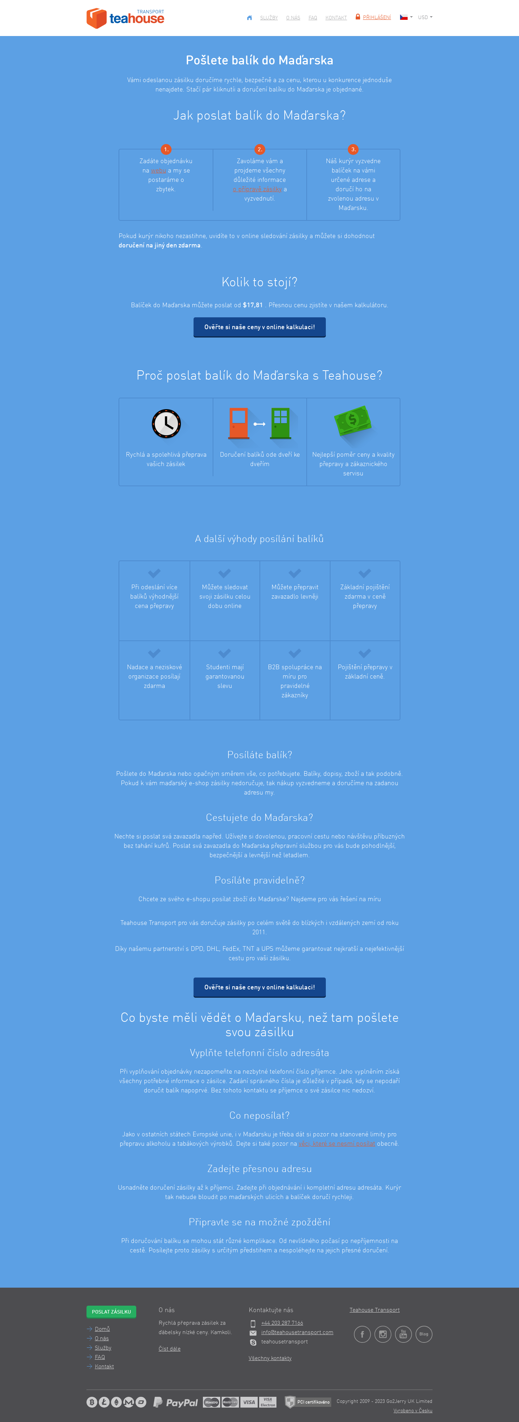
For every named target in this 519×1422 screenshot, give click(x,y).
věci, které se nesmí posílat (337, 1144)
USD (425, 17)
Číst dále (170, 1349)
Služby (269, 18)
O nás (293, 18)
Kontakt (336, 18)
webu (158, 170)
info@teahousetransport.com (297, 1333)
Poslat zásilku (111, 1312)
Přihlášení (372, 17)
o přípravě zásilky (257, 189)
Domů (102, 1329)
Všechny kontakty (270, 1358)
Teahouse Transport (375, 1310)
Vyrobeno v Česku (413, 1410)
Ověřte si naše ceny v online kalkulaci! (259, 327)
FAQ (313, 18)
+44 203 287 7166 (282, 1323)
